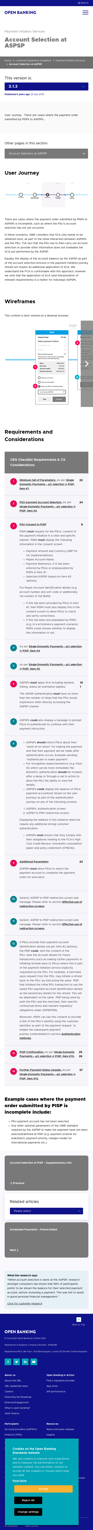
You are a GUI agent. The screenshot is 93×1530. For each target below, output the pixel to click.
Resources (52, 1424)
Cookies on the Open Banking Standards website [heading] (34, 1450)
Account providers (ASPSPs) (21, 1429)
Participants (12, 1424)
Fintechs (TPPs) (13, 1435)
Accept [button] (43, 1489)
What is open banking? (17, 1408)
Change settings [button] (28, 1512)
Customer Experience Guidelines (33, 60)
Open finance (12, 1413)
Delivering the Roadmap (18, 1397)
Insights (50, 1435)
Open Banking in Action (60, 1375)
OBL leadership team (16, 1386)
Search (83, 3)
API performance (56, 1391)
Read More (20, 1480)
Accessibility (11, 1526)
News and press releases (60, 1429)
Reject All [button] (28, 1500)
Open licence (31, 1526)
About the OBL (13, 1381)
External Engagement (17, 1402)
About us (10, 1375)
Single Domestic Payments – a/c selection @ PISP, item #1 (47, 484)
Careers (9, 1391)
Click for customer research (24, 1303)
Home (8, 60)
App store (52, 1386)
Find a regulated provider (60, 1381)
